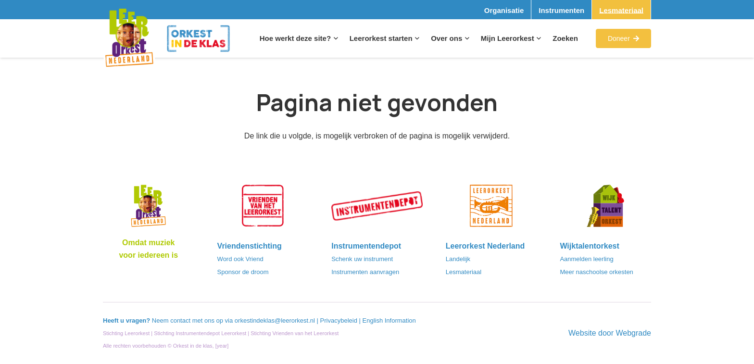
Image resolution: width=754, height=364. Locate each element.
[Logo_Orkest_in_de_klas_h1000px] (198, 38)
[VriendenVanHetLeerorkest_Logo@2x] (263, 209)
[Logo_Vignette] (129, 39)
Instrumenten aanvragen (365, 272)
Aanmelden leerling (586, 259)
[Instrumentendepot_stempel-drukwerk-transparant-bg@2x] (377, 209)
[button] (334, 38)
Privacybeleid (339, 320)
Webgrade (633, 333)
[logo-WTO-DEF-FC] (605, 209)
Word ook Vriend (240, 259)
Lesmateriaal (463, 272)
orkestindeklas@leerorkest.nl (275, 320)
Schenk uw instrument (362, 259)
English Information (389, 320)
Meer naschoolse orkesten (596, 272)
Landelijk (458, 259)
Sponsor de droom (243, 272)
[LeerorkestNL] (491, 209)
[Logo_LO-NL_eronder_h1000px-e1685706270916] (148, 209)
